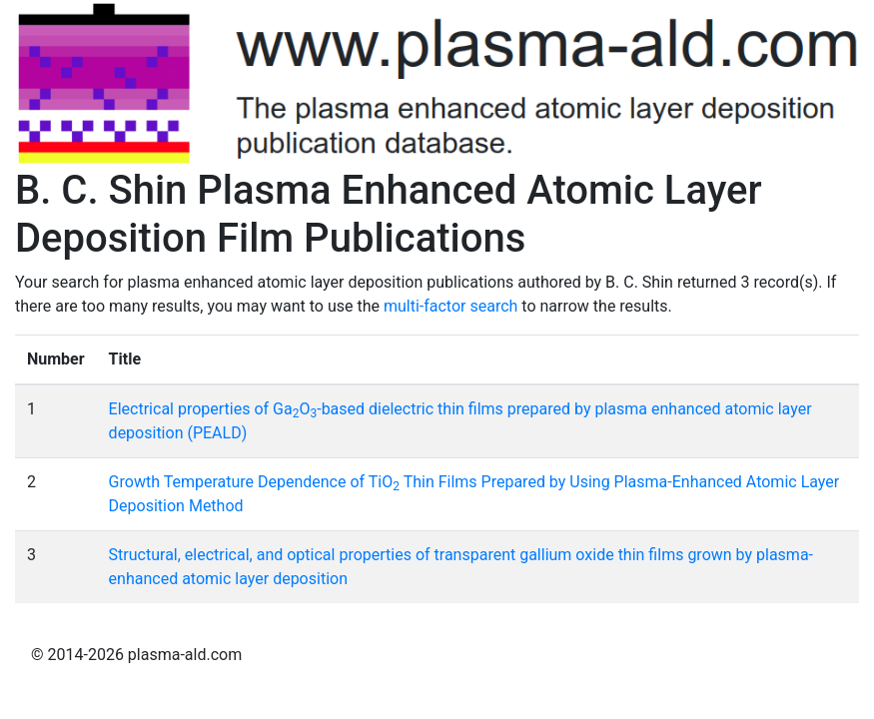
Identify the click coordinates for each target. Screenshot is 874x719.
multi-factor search (450, 306)
